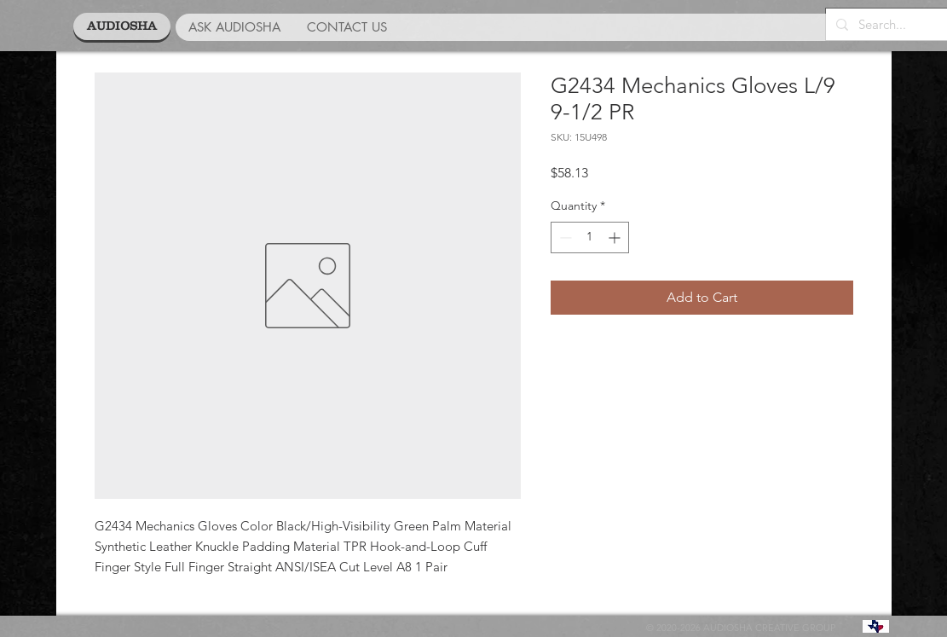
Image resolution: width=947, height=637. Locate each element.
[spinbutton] (590, 237)
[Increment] (616, 237)
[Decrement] (564, 237)
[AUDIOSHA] (121, 26)
